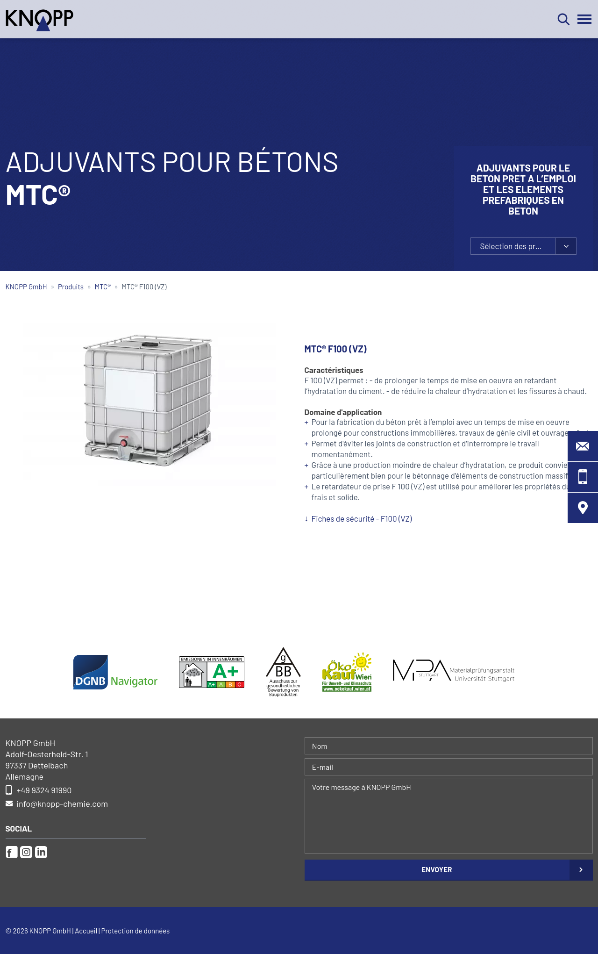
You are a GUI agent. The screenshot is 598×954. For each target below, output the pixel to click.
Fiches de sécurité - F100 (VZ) (362, 518)
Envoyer (436, 869)
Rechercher (563, 19)
